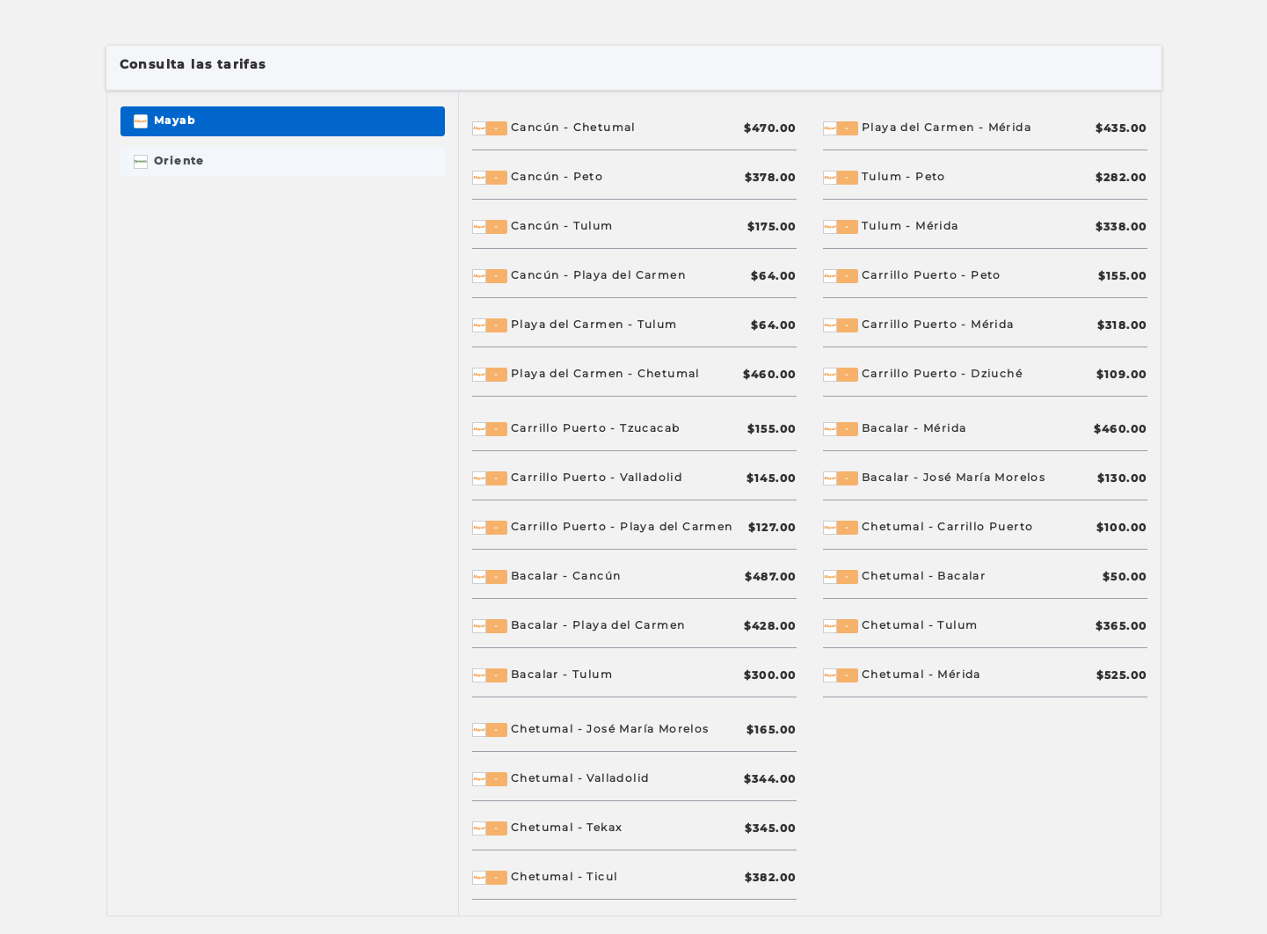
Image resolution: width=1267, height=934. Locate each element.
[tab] (282, 121)
